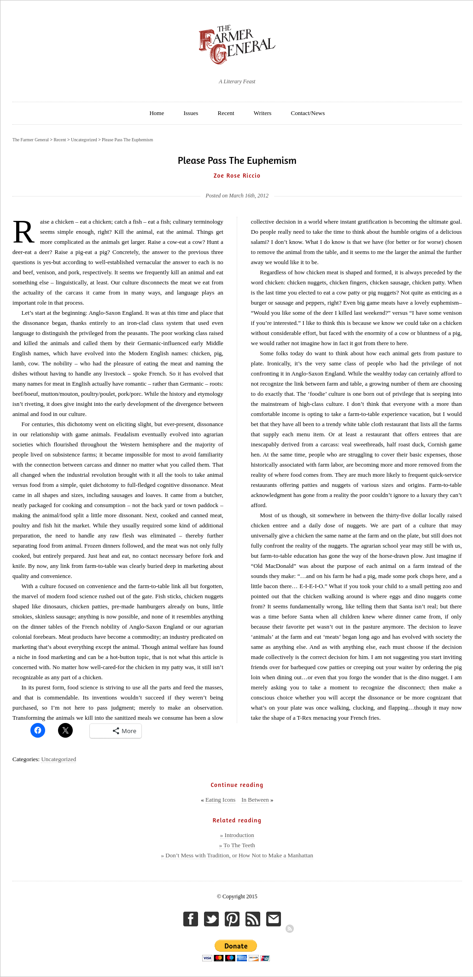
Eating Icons (220, 799)
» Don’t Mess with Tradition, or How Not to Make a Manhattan (237, 855)
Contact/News (308, 113)
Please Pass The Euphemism (127, 139)
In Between (255, 799)
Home (156, 113)
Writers (262, 113)
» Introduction (237, 835)
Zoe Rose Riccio (237, 175)
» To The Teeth (237, 845)
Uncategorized (58, 759)
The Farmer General (30, 139)
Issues (190, 113)
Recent (226, 113)
